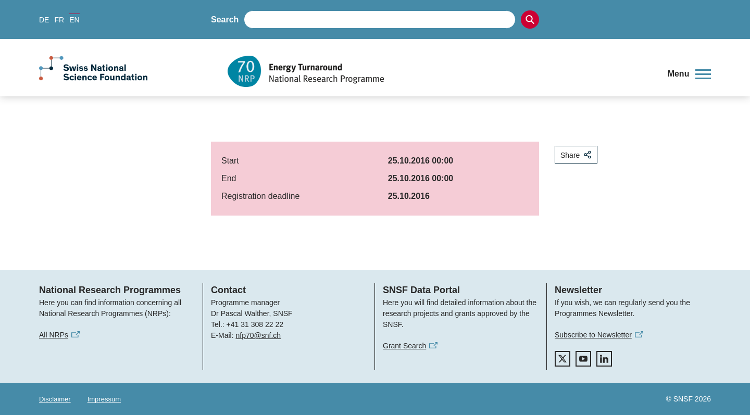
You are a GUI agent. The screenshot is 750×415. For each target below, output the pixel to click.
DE (44, 20)
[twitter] (562, 359)
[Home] (440, 71)
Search (225, 19)
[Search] (530, 19)
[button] (689, 74)
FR (59, 20)
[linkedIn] (604, 359)
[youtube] (583, 359)
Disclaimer (55, 399)
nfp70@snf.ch (258, 335)
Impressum (104, 399)
